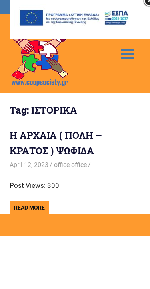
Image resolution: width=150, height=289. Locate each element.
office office (70, 165)
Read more (29, 207)
